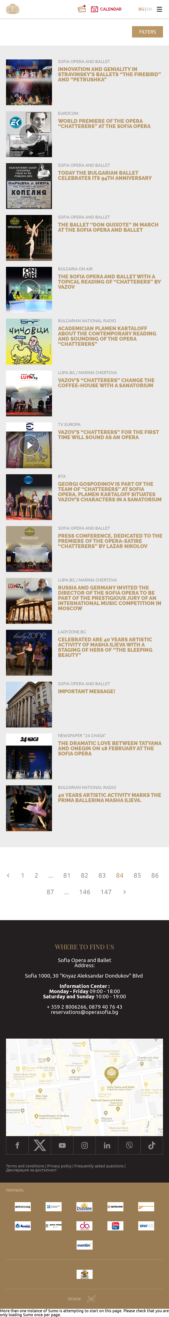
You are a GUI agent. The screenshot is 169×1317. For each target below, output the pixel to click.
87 (50, 892)
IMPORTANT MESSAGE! (86, 691)
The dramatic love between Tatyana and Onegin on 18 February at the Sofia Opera (109, 748)
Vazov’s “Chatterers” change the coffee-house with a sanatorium (106, 382)
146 (84, 892)
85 (137, 875)
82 (84, 875)
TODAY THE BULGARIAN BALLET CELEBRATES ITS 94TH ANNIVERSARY (105, 175)
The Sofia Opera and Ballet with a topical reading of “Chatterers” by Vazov (109, 282)
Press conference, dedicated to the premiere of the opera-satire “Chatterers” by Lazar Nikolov (110, 541)
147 (106, 892)
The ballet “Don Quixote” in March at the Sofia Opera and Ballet (108, 227)
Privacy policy (59, 1166)
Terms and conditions (25, 1166)
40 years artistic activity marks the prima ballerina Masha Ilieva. (109, 797)
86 (155, 875)
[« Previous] (8, 875)
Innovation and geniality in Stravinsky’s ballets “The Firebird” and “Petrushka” (109, 74)
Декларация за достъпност (31, 1170)
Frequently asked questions (99, 1166)
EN (149, 9)
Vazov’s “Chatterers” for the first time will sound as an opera (108, 434)
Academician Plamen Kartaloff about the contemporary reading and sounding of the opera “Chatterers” (107, 336)
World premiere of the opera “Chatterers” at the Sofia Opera (104, 123)
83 (102, 875)
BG (141, 9)
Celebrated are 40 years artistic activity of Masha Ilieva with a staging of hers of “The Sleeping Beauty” (105, 647)
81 (67, 875)
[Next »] (124, 892)
